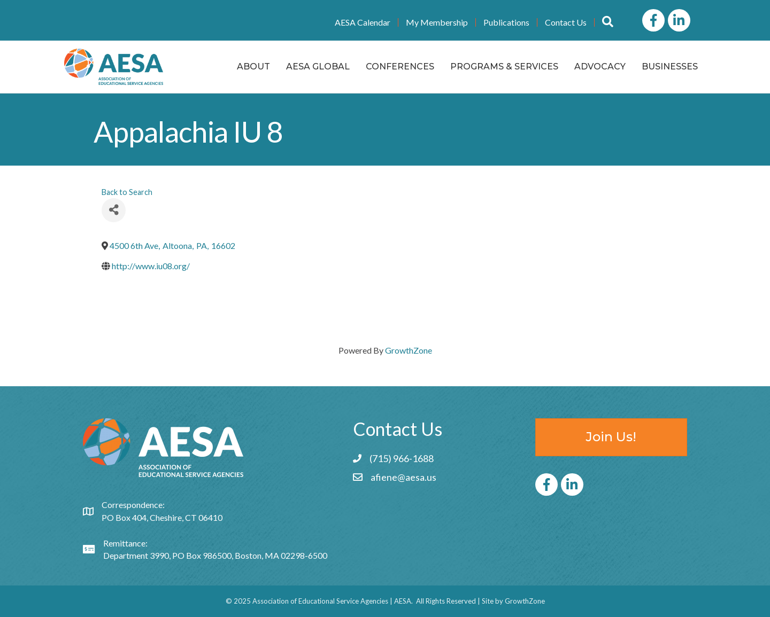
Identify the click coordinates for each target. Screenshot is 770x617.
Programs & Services (504, 66)
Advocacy (600, 66)
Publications (506, 22)
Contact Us (566, 22)
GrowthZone (408, 350)
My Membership (437, 22)
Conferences (400, 66)
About (253, 66)
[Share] (114, 210)
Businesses (670, 66)
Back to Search (127, 192)
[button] (608, 22)
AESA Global (318, 66)
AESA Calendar (362, 22)
